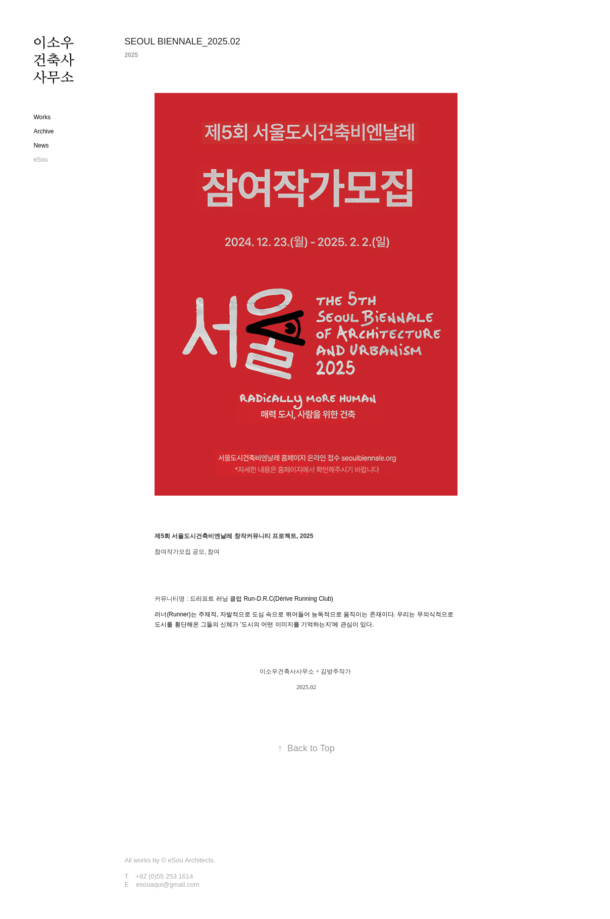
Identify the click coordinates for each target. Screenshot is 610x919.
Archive (43, 131)
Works (41, 117)
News (40, 145)
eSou (40, 159)
